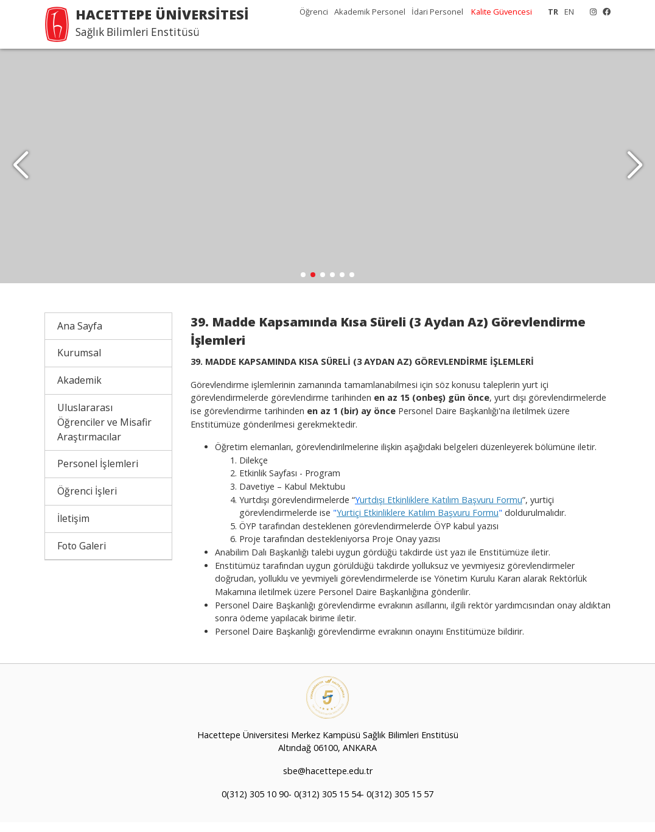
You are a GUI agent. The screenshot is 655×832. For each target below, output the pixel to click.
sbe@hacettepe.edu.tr (328, 780)
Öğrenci (313, 11)
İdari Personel (437, 11)
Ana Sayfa (79, 335)
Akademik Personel (369, 11)
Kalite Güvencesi (501, 11)
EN (569, 11)
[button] (634, 170)
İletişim (73, 527)
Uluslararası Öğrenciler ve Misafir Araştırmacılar (104, 431)
